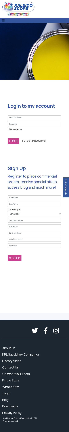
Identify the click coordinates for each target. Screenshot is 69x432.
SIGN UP (14, 258)
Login (6, 393)
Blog (5, 400)
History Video (11, 361)
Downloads (10, 406)
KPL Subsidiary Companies (21, 354)
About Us (8, 348)
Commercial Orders (16, 374)
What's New (10, 387)
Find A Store (10, 380)
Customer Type (14, 209)
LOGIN (13, 141)
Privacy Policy (12, 413)
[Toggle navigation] (3, 20)
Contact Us (10, 367)
